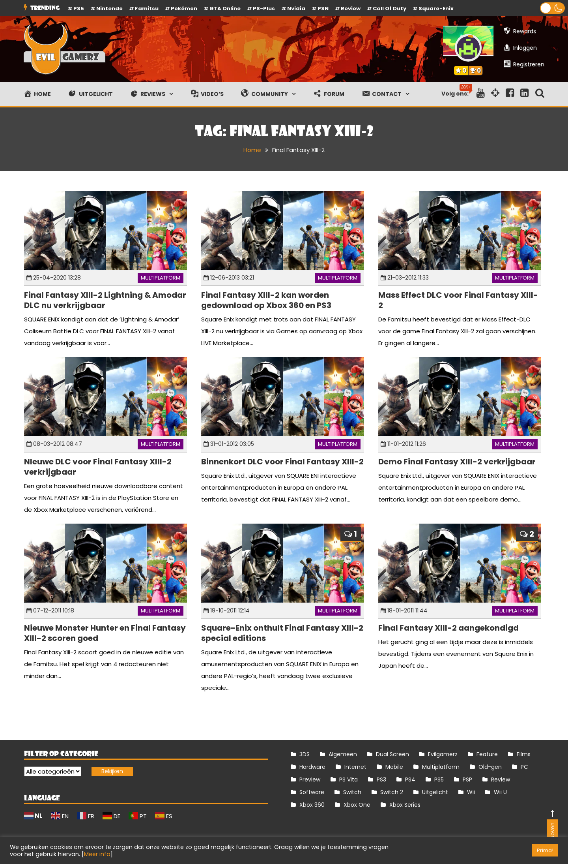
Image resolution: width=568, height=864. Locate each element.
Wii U (500, 792)
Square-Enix (436, 8)
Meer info (97, 854)
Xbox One (357, 805)
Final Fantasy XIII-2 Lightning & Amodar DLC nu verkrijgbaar (105, 300)
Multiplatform (160, 278)
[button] (552, 8)
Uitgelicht (435, 792)
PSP (467, 779)
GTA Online (225, 8)
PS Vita (348, 779)
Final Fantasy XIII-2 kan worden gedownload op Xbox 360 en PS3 (266, 300)
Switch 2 (391, 792)
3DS (304, 754)
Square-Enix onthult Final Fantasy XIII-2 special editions (282, 633)
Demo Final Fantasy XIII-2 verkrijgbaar (457, 461)
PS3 (381, 779)
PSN (323, 8)
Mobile (394, 767)
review (351, 8)
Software (311, 792)
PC (524, 767)
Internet (355, 767)
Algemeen (343, 754)
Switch (352, 792)
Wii (471, 792)
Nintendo (109, 8)
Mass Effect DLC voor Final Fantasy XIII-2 (458, 300)
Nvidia (296, 8)
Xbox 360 (312, 805)
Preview (309, 779)
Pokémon (184, 8)
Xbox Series (404, 805)
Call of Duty (389, 8)
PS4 (410, 779)
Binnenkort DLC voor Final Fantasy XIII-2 (282, 461)
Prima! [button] (545, 850)
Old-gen (490, 767)
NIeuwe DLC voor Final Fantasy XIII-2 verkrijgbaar (98, 466)
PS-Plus (264, 8)
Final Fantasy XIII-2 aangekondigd (448, 627)
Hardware (312, 767)
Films (524, 754)
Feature (487, 754)
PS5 (78, 8)
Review (500, 779)
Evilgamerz (443, 754)
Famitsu (147, 8)
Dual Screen (392, 754)
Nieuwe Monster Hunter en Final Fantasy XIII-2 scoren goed (105, 633)
